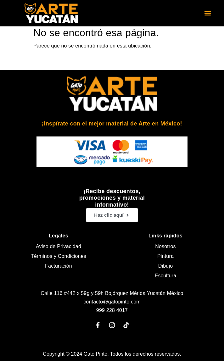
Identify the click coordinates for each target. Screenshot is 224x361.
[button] (207, 13)
